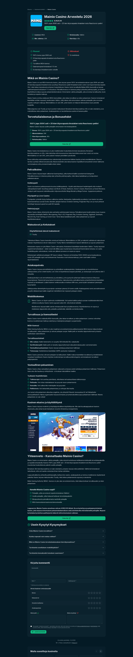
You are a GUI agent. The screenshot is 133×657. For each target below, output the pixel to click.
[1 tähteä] (89, 593)
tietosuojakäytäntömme (83, 626)
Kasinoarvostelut (40, 9)
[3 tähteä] (94, 593)
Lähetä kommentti (38, 632)
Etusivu (30, 9)
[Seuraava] (101, 651)
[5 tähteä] (99, 593)
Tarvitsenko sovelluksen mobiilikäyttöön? (66, 547)
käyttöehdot (94, 626)
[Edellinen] (96, 651)
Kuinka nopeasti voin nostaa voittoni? (66, 536)
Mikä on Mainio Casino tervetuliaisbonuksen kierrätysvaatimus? (66, 542)
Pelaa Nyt (50, 28)
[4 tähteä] (97, 593)
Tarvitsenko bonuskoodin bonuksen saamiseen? (66, 553)
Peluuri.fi (74, 643)
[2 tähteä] (91, 593)
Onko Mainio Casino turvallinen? (66, 531)
